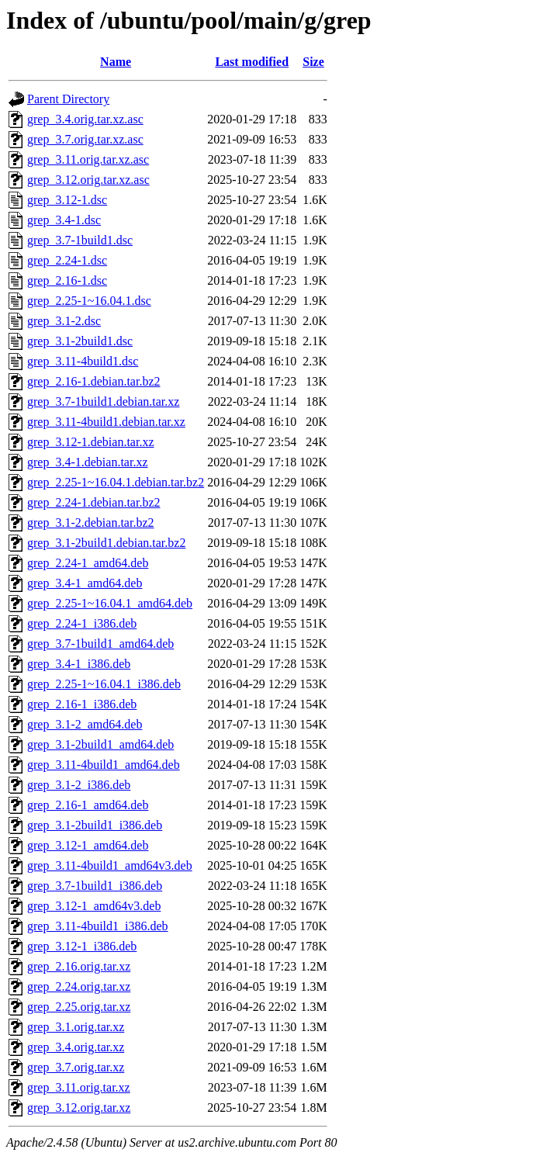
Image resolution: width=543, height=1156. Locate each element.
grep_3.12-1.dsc (67, 199)
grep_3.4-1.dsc (64, 220)
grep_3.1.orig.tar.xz (75, 1026)
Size (313, 61)
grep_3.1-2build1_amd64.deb (100, 744)
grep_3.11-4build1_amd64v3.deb (109, 865)
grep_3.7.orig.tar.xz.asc (85, 139)
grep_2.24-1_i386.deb (82, 623)
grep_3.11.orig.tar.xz (78, 1087)
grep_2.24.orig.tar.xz (78, 986)
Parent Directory (68, 99)
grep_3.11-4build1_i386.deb (97, 926)
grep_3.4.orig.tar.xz (75, 1047)
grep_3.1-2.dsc (64, 320)
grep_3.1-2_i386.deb (78, 784)
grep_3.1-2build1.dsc (80, 341)
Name (115, 61)
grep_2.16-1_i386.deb (82, 704)
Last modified (252, 61)
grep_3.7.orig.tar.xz (75, 1067)
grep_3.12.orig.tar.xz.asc (88, 179)
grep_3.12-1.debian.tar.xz (90, 441)
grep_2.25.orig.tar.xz (78, 1006)
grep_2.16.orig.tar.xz (78, 966)
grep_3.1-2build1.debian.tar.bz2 (106, 542)
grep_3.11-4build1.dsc (82, 361)
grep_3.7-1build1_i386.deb (94, 885)
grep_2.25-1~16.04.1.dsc (89, 300)
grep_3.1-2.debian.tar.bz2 (90, 522)
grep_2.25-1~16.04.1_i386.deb (104, 683)
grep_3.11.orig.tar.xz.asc (88, 159)
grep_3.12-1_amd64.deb (87, 845)
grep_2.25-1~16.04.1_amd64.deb (109, 603)
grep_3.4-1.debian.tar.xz (87, 462)
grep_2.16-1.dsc (67, 280)
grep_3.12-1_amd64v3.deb (94, 905)
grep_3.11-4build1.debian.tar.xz (106, 421)
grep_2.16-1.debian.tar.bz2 (94, 381)
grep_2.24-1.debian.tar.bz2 (94, 502)
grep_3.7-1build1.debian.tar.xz (103, 401)
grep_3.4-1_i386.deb (78, 663)
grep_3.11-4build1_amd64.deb (103, 764)
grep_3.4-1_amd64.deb (84, 583)
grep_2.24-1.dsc (67, 260)
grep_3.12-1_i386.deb (82, 946)
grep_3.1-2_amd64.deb (84, 724)
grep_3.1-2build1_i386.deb (94, 825)
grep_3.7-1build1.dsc (80, 240)
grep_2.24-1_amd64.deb (87, 562)
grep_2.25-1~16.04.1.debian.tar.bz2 (115, 482)
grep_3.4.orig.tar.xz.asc (85, 119)
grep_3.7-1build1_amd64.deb (100, 643)
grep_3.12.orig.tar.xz (78, 1107)
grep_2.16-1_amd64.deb (87, 805)
